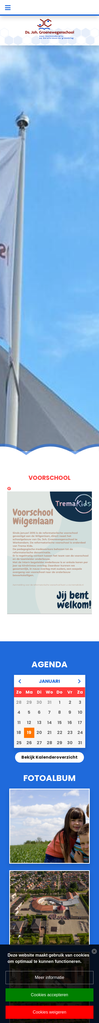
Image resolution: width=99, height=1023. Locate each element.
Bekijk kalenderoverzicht (49, 757)
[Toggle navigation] (7, 7)
